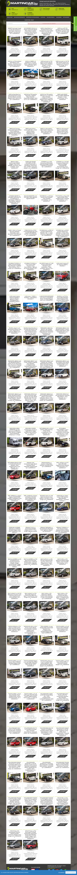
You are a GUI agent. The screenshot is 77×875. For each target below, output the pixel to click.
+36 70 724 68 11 (62, 9)
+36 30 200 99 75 (30, 10)
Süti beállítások (61, 872)
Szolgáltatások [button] (51, 17)
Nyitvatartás (66, 17)
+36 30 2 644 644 (30, 9)
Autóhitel (43, 17)
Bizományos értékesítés (19, 17)
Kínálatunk (10, 17)
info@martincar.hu (15, 9)
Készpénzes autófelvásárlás (32, 17)
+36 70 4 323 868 (30, 8)
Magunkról (59, 17)
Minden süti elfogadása (70, 872)
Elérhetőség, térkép (29, 20)
